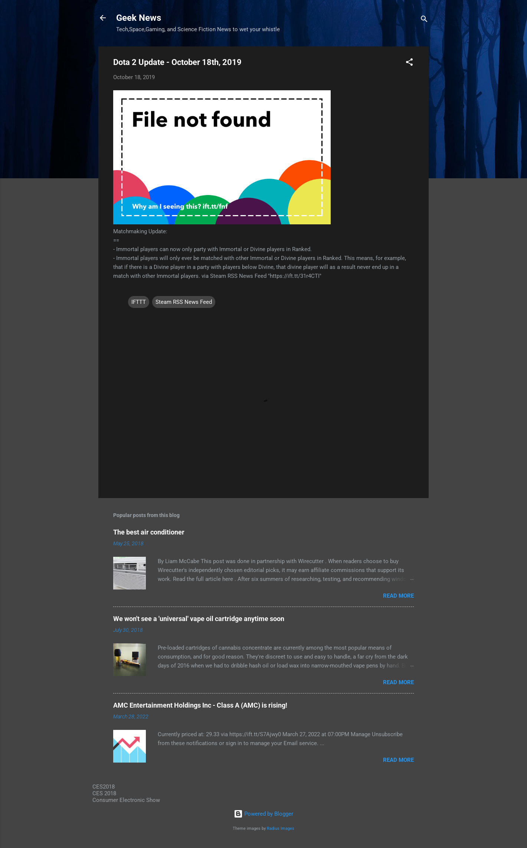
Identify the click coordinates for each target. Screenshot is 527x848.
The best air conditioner (148, 532)
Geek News (138, 18)
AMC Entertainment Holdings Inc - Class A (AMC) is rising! (200, 705)
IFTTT (138, 302)
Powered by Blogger (263, 813)
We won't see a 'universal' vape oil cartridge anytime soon (198, 619)
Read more (398, 595)
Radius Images (280, 828)
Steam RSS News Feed (184, 302)
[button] (409, 63)
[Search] (424, 20)
